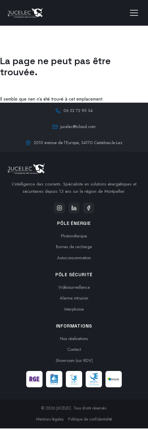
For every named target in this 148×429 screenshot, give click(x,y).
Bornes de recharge (74, 247)
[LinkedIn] (74, 208)
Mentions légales (50, 420)
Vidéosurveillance (74, 287)
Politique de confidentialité (90, 420)
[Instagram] (59, 208)
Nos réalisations (74, 339)
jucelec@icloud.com (74, 126)
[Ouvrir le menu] (134, 13)
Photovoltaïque (74, 236)
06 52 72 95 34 (74, 110)
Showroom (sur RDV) (74, 361)
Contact (74, 350)
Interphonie (74, 310)
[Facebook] (89, 208)
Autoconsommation (74, 258)
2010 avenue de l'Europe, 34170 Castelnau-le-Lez (74, 143)
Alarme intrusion (74, 298)
